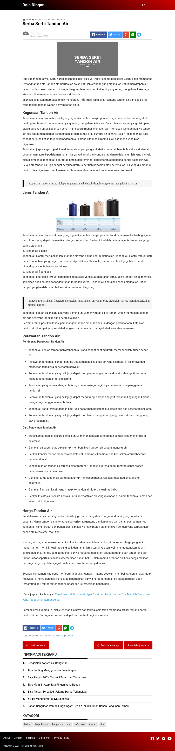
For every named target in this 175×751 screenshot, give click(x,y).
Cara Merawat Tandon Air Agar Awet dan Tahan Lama (87, 594)
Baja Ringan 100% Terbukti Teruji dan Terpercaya (57, 677)
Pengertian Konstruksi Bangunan (48, 663)
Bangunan (57, 724)
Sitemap (30, 737)
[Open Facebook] (152, 738)
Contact (18, 737)
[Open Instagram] (164, 738)
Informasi (80, 724)
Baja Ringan (41, 724)
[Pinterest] (126, 35)
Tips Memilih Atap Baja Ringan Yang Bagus (54, 684)
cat (69, 724)
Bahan (70, 636)
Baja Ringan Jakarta (34, 746)
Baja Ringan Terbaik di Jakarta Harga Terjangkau (57, 691)
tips (102, 724)
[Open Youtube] (169, 738)
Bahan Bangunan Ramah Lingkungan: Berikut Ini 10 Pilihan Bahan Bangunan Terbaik (78, 706)
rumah (92, 724)
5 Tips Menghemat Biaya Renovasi (48, 698)
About (6, 737)
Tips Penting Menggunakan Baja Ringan (52, 670)
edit (59, 636)
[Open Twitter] (158, 738)
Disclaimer (44, 737)
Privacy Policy (61, 737)
